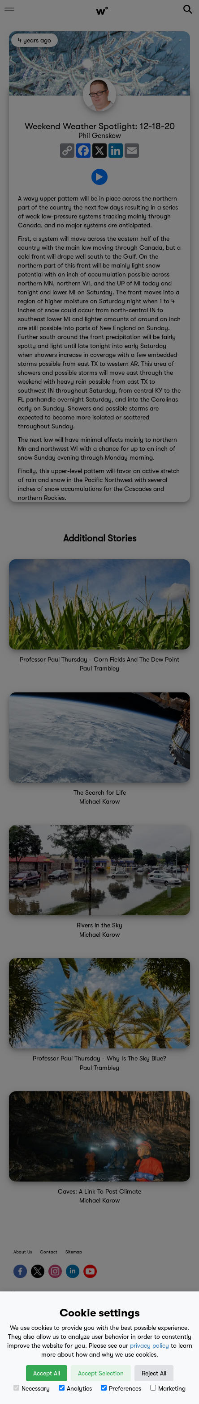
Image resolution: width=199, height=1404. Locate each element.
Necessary (31, 1388)
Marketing (168, 1388)
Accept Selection (101, 1373)
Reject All (154, 1373)
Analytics (75, 1388)
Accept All (46, 1373)
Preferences (121, 1388)
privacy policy (149, 1345)
